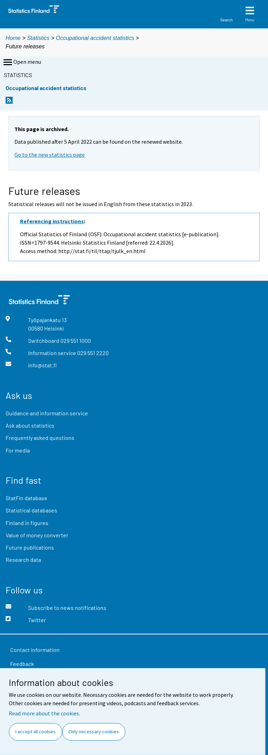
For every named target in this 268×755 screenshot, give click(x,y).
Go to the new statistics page (49, 154)
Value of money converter (37, 535)
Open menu (21, 62)
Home (13, 38)
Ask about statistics (30, 425)
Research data (23, 559)
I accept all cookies (35, 731)
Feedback (22, 663)
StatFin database (26, 498)
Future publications (30, 547)
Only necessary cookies (93, 731)
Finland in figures (27, 522)
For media (18, 450)
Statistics (38, 38)
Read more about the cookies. (44, 713)
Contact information (35, 649)
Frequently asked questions (40, 437)
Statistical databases (31, 510)
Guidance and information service (47, 413)
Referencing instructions (52, 221)
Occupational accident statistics (95, 38)
